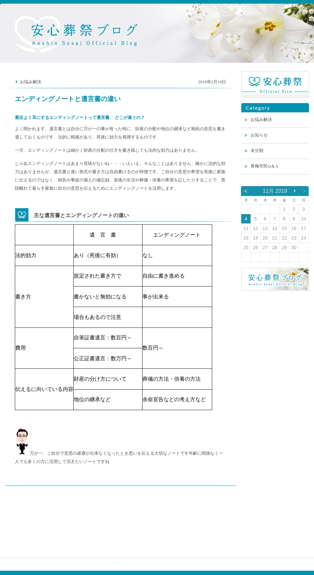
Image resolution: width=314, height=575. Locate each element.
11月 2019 (275, 191)
